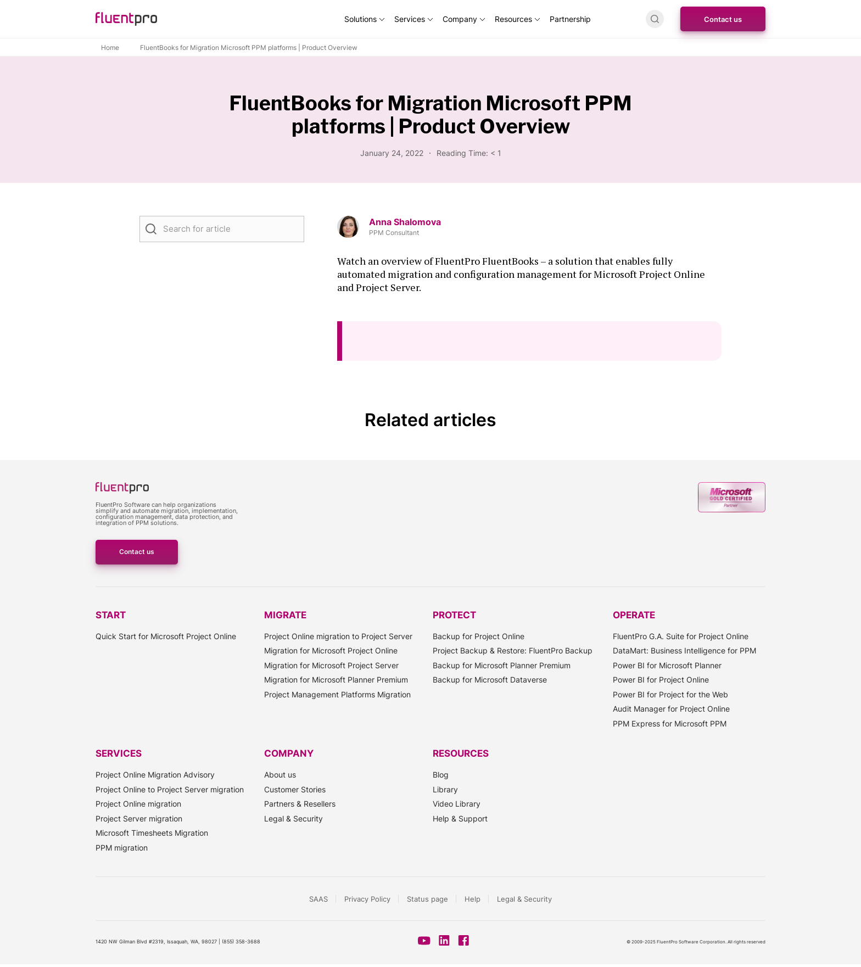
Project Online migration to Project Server (338, 636)
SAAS (318, 899)
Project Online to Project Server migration (170, 789)
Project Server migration (139, 818)
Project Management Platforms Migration (337, 694)
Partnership (570, 19)
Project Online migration (138, 803)
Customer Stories (295, 789)
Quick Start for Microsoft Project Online (166, 636)
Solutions (360, 19)
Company (460, 19)
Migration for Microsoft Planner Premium (336, 679)
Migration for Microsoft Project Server (331, 665)
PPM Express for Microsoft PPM (669, 723)
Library (445, 789)
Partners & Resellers (300, 803)
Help (472, 899)
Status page (427, 899)
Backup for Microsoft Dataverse (490, 679)
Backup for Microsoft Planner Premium (502, 665)
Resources (513, 19)
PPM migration (122, 847)
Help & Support (460, 818)
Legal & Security (293, 818)
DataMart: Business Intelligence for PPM (684, 650)
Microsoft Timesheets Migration (152, 832)
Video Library (456, 803)
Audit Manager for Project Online (671, 708)
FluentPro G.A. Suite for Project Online (680, 636)
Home (110, 48)
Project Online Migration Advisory (155, 774)
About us (280, 774)
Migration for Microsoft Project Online (331, 650)
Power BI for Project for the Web (670, 694)
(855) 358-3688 (241, 941)
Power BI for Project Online (661, 679)
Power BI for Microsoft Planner (667, 665)
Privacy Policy (367, 899)
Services (409, 19)
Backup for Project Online (478, 636)
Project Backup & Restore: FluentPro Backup (512, 650)
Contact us (723, 19)
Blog (441, 774)
